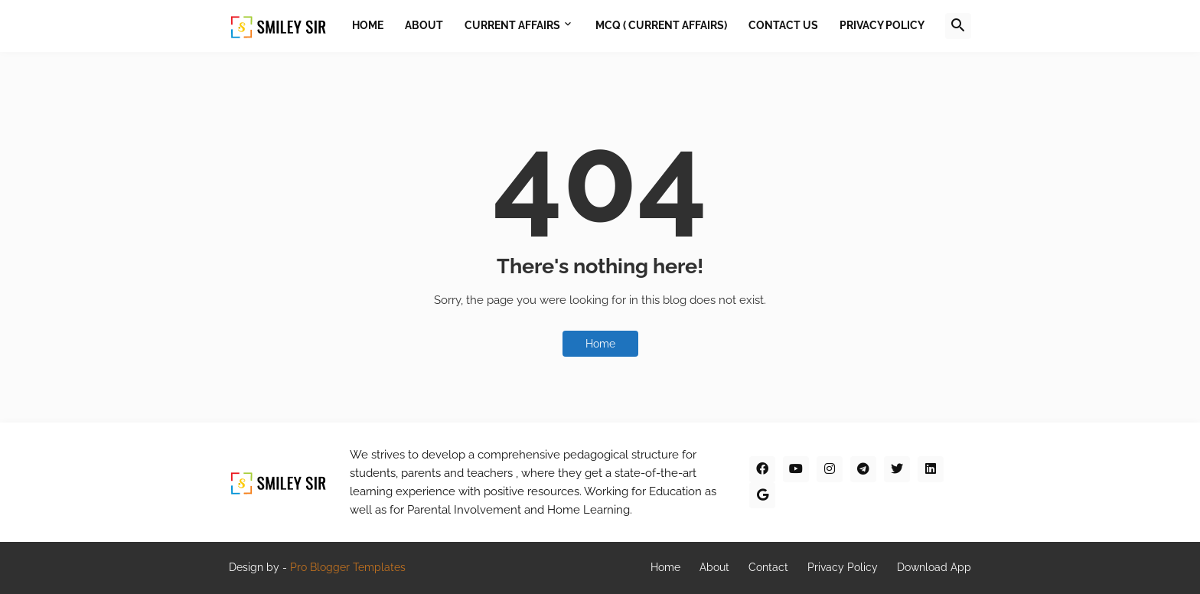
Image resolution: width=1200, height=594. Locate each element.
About (714, 567)
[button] (958, 26)
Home (600, 344)
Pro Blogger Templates (348, 567)
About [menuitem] (424, 25)
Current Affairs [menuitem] (512, 25)
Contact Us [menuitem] (783, 25)
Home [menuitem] (367, 25)
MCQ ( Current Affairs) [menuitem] (661, 25)
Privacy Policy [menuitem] (882, 25)
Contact (768, 567)
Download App (934, 567)
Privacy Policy (842, 567)
